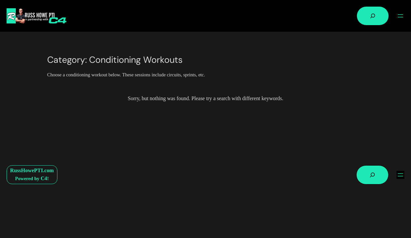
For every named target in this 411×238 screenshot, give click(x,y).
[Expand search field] (373, 16)
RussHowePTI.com (32, 170)
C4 (44, 178)
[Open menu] (400, 16)
